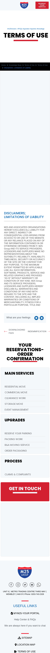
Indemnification (38, 331)
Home (3, 65)
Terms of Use (30, 65)
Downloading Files (14, 331)
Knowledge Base (15, 65)
